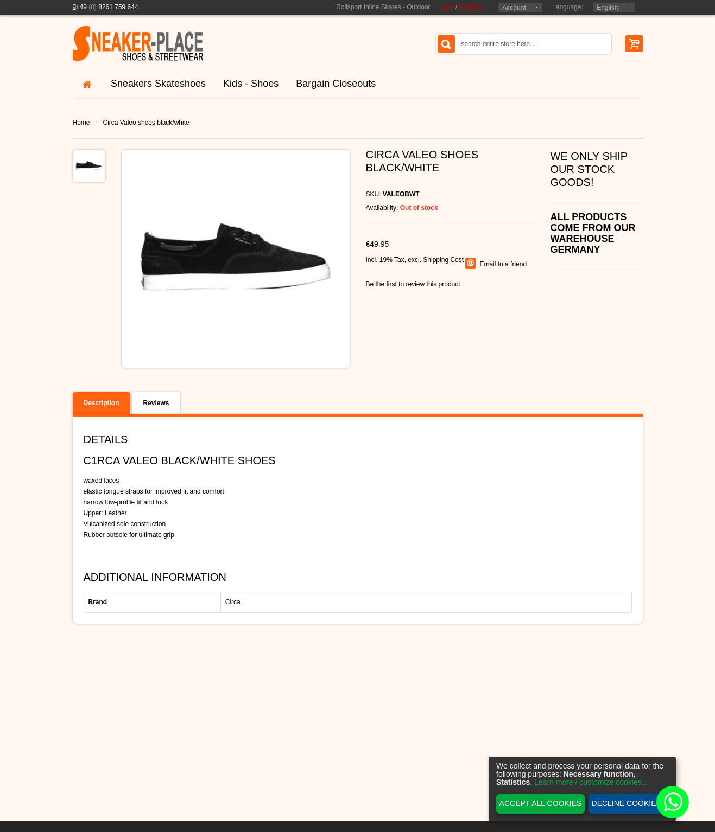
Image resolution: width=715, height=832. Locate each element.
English (607, 7)
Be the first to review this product (413, 284)
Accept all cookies (540, 803)
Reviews (156, 403)
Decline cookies (626, 803)
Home (81, 122)
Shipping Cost (443, 260)
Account (514, 7)
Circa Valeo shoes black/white (146, 122)
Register (471, 7)
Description (101, 403)
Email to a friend (503, 264)
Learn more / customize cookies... (591, 782)
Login (445, 7)
